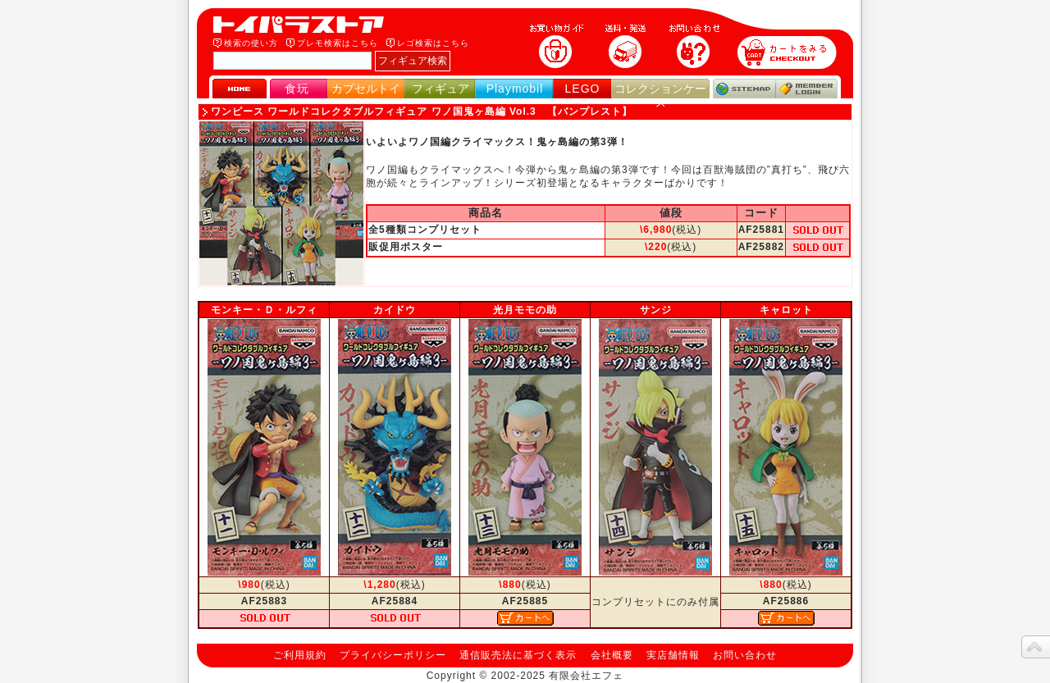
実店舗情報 (673, 655)
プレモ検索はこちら (337, 43)
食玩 (297, 88)
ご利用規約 (299, 655)
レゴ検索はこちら (433, 43)
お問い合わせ (745, 655)
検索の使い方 (251, 43)
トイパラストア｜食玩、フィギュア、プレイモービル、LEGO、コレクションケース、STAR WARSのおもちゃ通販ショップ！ (303, 24)
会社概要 (612, 655)
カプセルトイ (365, 88)
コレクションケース (660, 95)
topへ (1035, 646)
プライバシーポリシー (393, 655)
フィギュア (440, 88)
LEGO (582, 88)
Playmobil (515, 88)
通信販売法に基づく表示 (518, 655)
